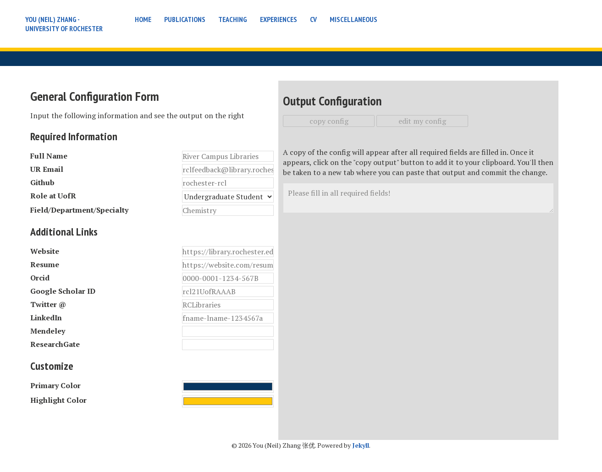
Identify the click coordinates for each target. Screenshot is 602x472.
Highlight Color (58, 400)
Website (44, 251)
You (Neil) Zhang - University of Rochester (64, 24)
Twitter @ (48, 304)
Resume (44, 264)
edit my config (422, 121)
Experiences (278, 19)
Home (143, 19)
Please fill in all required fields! (418, 198)
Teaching (232, 19)
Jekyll (360, 445)
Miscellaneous (353, 19)
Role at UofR (53, 196)
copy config (328, 121)
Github (42, 182)
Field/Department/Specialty (79, 210)
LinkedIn (46, 318)
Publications (184, 19)
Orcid (40, 278)
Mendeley (47, 331)
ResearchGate (55, 344)
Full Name (48, 156)
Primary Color (55, 385)
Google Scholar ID (62, 291)
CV (313, 19)
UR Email (46, 169)
